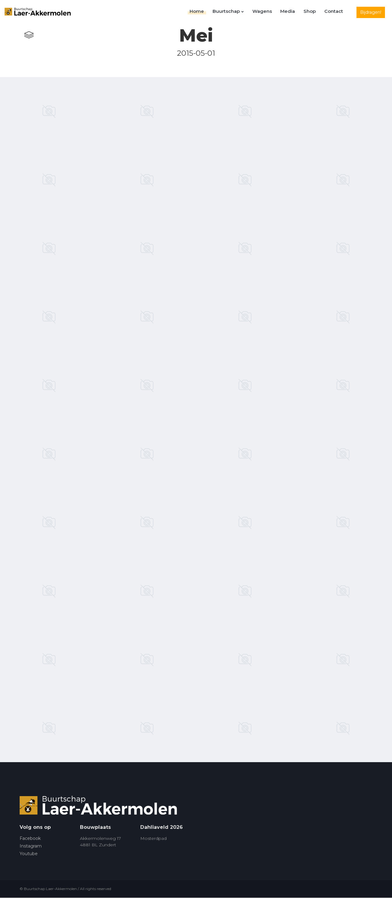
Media (292, 12)
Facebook (30, 838)
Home (208, 12)
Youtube (29, 854)
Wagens (269, 12)
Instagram (31, 846)
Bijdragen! (370, 12)
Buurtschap (237, 12)
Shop (313, 12)
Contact (334, 12)
